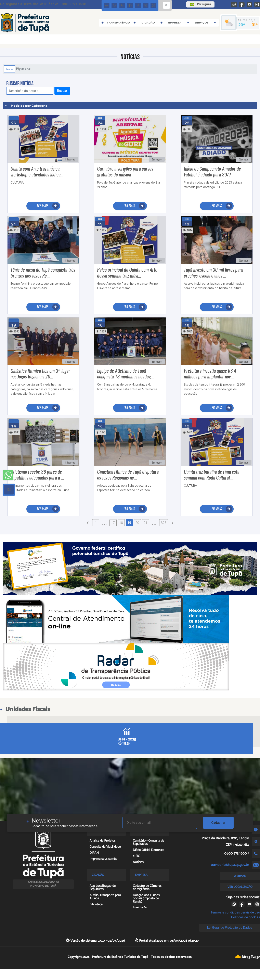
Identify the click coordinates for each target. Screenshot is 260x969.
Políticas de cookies (245, 917)
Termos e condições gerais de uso (235, 912)
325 (163, 522)
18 (121, 522)
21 (145, 522)
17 (113, 522)
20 (137, 522)
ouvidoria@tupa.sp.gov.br (230, 865)
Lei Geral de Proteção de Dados (229, 927)
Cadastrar (218, 823)
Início (9, 69)
